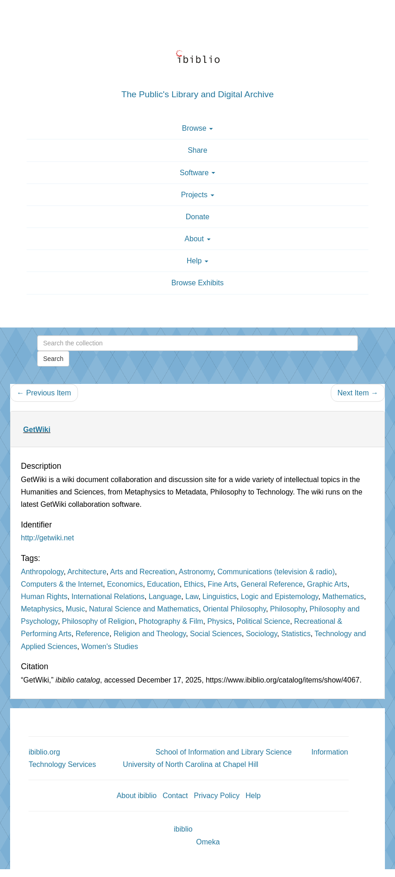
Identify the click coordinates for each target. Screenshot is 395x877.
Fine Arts (222, 584)
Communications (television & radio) (276, 572)
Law (191, 596)
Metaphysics (41, 609)
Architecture (86, 572)
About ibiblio (136, 795)
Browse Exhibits (198, 283)
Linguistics (219, 596)
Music (75, 609)
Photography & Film (171, 621)
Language (165, 596)
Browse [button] (197, 128)
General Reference (272, 584)
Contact (175, 795)
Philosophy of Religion (98, 621)
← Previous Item (44, 393)
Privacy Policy (217, 795)
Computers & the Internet (62, 584)
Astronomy (195, 572)
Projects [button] (197, 195)
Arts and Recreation (142, 572)
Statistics (296, 634)
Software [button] (198, 173)
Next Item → (358, 393)
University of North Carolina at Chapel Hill (190, 764)
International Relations (108, 596)
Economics (125, 584)
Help (253, 795)
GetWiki (36, 429)
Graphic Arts (327, 584)
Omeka (208, 842)
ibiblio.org (44, 752)
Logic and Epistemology (279, 596)
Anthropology (42, 572)
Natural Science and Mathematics (144, 609)
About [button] (197, 239)
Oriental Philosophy (234, 609)
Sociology (261, 634)
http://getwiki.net (47, 538)
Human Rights (44, 596)
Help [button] (197, 261)
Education (163, 584)
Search (53, 358)
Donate (198, 217)
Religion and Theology (149, 634)
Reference (93, 634)
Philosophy (288, 609)
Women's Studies (109, 646)
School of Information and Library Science (224, 752)
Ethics (194, 584)
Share (197, 150)
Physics (220, 621)
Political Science (263, 621)
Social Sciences (216, 634)
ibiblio (183, 829)
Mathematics (343, 596)
